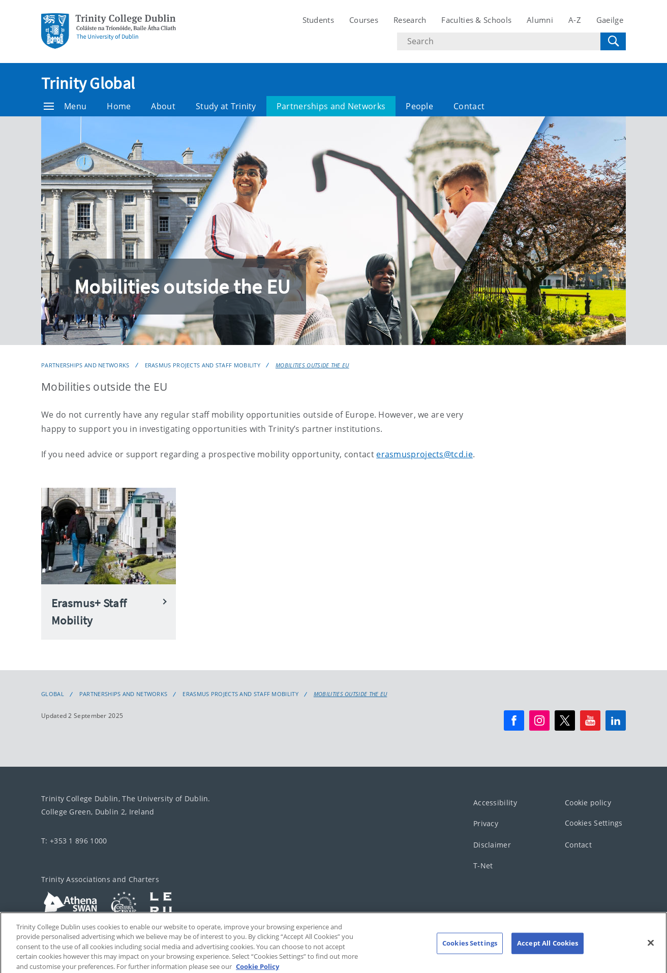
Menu (65, 106)
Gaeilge (609, 20)
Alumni (540, 20)
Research (409, 20)
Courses (363, 20)
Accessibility (495, 802)
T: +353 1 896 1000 (74, 840)
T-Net (483, 865)
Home (119, 106)
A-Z (574, 20)
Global (52, 694)
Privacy (485, 823)
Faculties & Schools (476, 20)
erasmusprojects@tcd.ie (424, 454)
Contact (468, 106)
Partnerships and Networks (331, 106)
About (163, 106)
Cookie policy (588, 802)
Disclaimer (492, 845)
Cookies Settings (594, 823)
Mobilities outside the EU (312, 365)
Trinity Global (88, 83)
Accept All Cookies (547, 954)
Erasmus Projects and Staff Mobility (203, 365)
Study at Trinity (226, 106)
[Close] (651, 954)
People (419, 106)
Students (318, 20)
